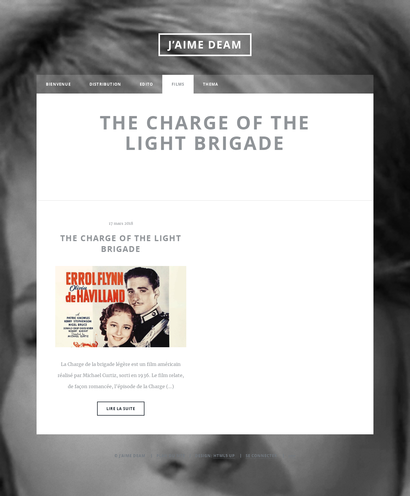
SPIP (292, 456)
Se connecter (261, 455)
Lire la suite (120, 408)
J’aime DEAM (205, 44)
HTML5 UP (224, 455)
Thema (210, 84)
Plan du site (170, 455)
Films (178, 84)
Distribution (105, 84)
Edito (146, 84)
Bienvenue (58, 84)
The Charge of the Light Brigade (120, 243)
